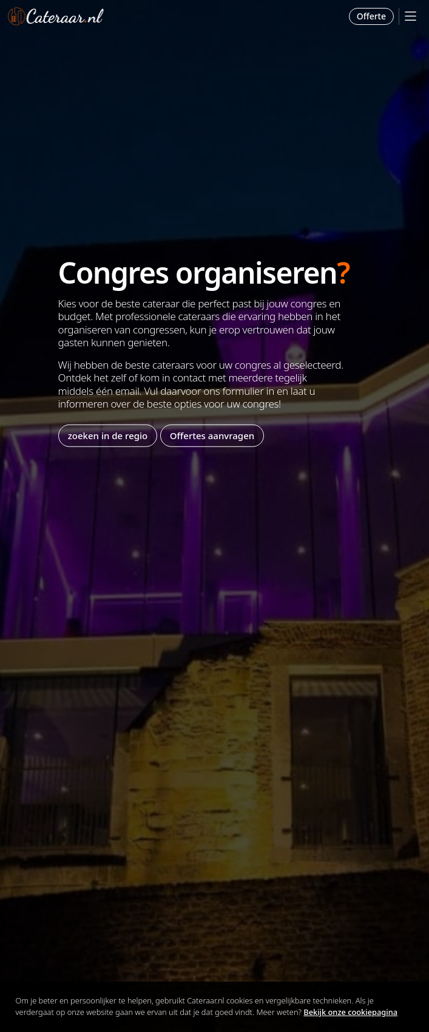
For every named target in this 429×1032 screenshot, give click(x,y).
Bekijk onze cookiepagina (350, 1011)
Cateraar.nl (55, 16)
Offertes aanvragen (212, 435)
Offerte (371, 16)
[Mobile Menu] (410, 16)
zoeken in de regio (108, 435)
